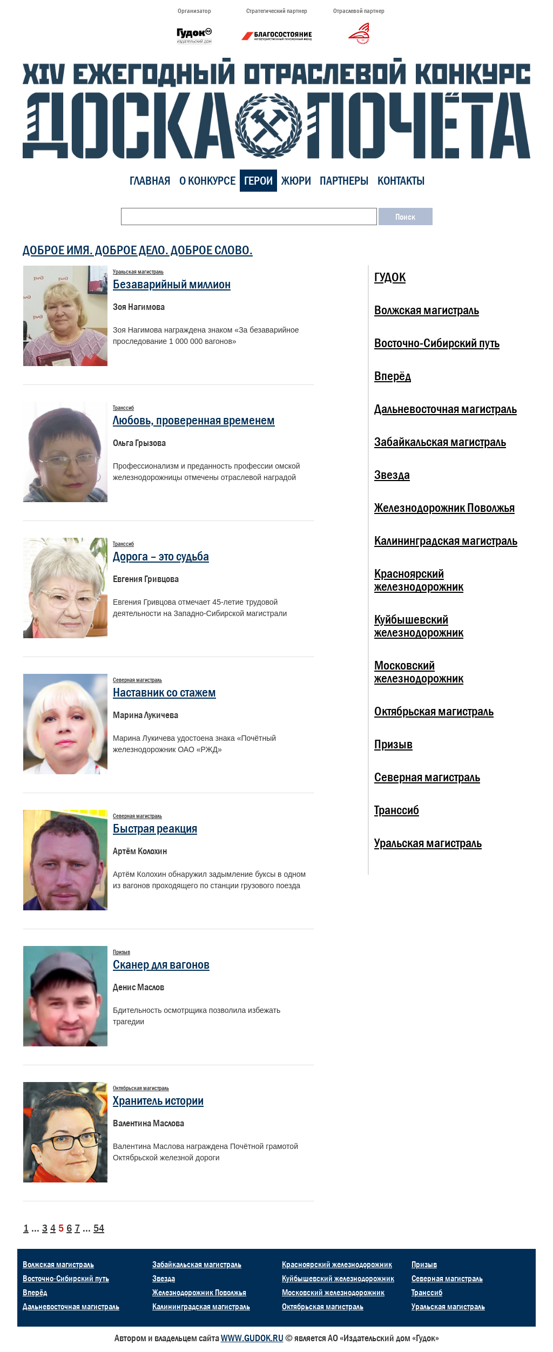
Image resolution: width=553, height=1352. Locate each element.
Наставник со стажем (164, 692)
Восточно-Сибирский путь (437, 342)
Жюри (296, 180)
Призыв (393, 743)
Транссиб (396, 809)
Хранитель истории (158, 1100)
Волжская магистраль (426, 309)
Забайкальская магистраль (440, 441)
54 (98, 1228)
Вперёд (392, 375)
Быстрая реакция (155, 828)
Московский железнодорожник (418, 671)
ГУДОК (390, 276)
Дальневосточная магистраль (445, 408)
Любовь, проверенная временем (194, 420)
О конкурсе (207, 180)
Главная (150, 180)
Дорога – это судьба (161, 556)
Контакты (401, 180)
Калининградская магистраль (445, 540)
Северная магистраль (427, 776)
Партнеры (344, 180)
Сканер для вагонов (161, 964)
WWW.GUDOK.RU (252, 1338)
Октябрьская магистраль (434, 711)
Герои (258, 180)
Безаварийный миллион (172, 283)
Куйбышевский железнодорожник (418, 625)
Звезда (392, 474)
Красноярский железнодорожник (418, 579)
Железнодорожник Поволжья (444, 507)
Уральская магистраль (428, 842)
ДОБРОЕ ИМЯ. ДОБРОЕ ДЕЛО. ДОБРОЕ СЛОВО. (138, 249)
